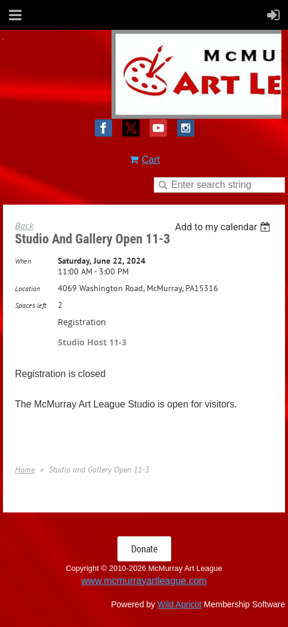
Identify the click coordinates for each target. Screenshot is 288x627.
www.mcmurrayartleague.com (144, 581)
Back (24, 225)
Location (27, 288)
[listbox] (224, 227)
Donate (144, 548)
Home (25, 469)
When (23, 261)
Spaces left (31, 305)
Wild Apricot (179, 604)
